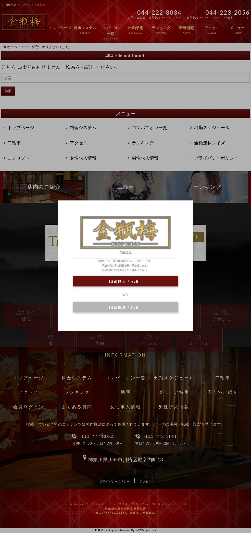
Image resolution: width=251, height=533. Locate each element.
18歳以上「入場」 (125, 281)
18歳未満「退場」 (125, 307)
